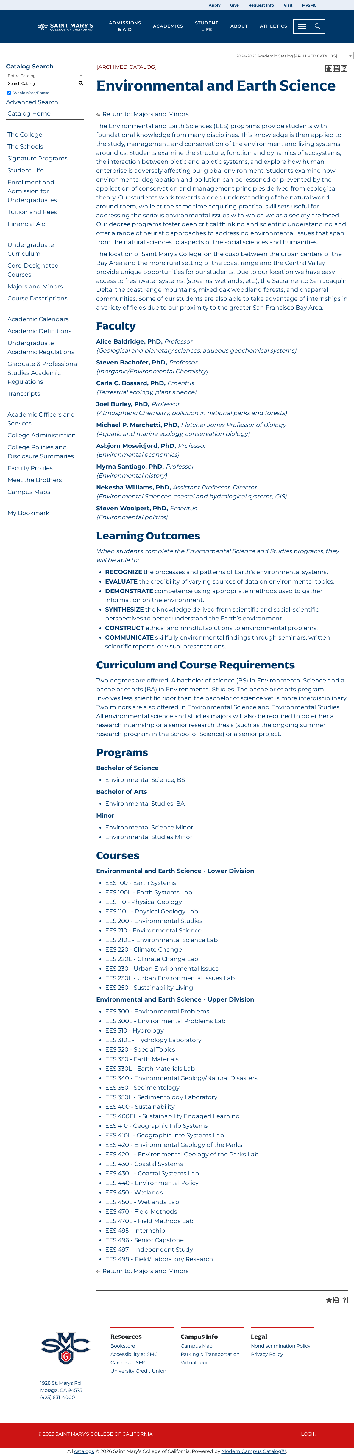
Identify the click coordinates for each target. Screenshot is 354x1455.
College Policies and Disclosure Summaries (40, 452)
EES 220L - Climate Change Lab (151, 959)
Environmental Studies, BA (145, 803)
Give (234, 5)
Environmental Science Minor (149, 827)
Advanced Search (32, 102)
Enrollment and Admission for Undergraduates (32, 191)
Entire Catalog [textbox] (22, 75)
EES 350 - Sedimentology (142, 1087)
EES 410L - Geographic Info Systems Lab (164, 1135)
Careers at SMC (128, 1362)
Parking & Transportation (210, 1354)
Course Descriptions (37, 298)
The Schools (25, 146)
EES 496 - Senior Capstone (144, 1240)
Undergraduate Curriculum (30, 249)
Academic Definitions (39, 331)
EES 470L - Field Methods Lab (149, 1221)
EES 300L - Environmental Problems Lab (165, 1020)
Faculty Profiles (30, 468)
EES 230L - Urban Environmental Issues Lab (170, 978)
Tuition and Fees (32, 212)
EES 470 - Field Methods (141, 1211)
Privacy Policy (267, 1354)
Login (308, 1434)
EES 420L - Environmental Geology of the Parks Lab (182, 1154)
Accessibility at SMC (134, 1354)
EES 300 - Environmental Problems (157, 1011)
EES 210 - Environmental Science (153, 930)
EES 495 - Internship (135, 1230)
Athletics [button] (273, 26)
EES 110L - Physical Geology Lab (151, 911)
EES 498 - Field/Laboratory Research (159, 1259)
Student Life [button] (207, 26)
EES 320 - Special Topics (140, 1049)
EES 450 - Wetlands (134, 1192)
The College (24, 134)
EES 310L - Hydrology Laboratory (153, 1040)
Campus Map (197, 1346)
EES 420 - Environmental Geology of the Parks (173, 1144)
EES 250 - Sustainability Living (149, 987)
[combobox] (294, 55)
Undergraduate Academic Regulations (40, 347)
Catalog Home (29, 113)
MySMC (309, 5)
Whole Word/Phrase (31, 93)
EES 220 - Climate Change (143, 949)
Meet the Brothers (34, 480)
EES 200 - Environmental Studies (153, 920)
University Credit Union (138, 1371)
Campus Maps (28, 491)
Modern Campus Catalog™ (254, 1451)
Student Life (25, 170)
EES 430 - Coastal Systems (144, 1163)
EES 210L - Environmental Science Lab (161, 940)
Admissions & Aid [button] (125, 26)
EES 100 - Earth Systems (140, 882)
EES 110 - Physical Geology (143, 901)
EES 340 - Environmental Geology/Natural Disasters (181, 1078)
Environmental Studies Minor (148, 836)
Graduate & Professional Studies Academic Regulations (43, 372)
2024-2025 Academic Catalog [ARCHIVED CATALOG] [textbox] (286, 56)
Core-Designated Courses (33, 270)
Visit (288, 5)
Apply (214, 5)
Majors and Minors (35, 286)
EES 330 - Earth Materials (142, 1059)
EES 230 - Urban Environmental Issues (162, 968)
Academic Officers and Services (41, 419)
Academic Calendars (38, 319)
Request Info (261, 5)
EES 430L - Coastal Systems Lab (152, 1173)
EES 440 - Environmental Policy (152, 1182)
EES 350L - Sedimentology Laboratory (161, 1097)
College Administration (41, 435)
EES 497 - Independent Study (149, 1249)
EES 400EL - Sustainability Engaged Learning (172, 1116)
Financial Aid (26, 223)
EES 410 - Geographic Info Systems (156, 1125)
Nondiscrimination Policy (281, 1346)
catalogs (84, 1451)
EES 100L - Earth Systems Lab (148, 892)
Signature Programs (37, 158)
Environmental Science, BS (145, 779)
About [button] (239, 26)
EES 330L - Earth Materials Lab (150, 1068)
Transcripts (23, 393)
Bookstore (122, 1346)
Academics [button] (168, 26)
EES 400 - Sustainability (140, 1106)
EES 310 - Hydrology (134, 1030)
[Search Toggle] (309, 26)
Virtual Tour (194, 1362)
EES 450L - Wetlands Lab (142, 1202)
